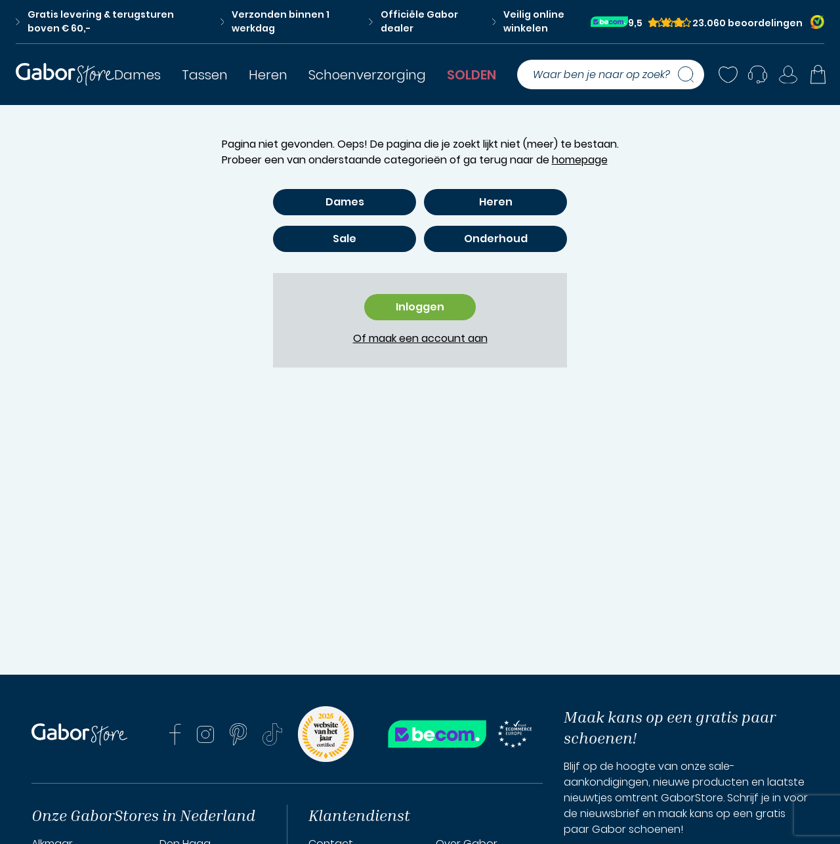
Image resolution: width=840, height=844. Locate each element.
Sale (344, 238)
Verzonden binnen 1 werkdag (275, 21)
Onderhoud (496, 238)
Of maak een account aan (420, 338)
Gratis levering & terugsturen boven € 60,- (95, 21)
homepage (580, 159)
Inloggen (420, 306)
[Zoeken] (691, 75)
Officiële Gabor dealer (413, 21)
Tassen (205, 75)
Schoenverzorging (367, 75)
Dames (137, 75)
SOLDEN (471, 75)
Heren (268, 75)
